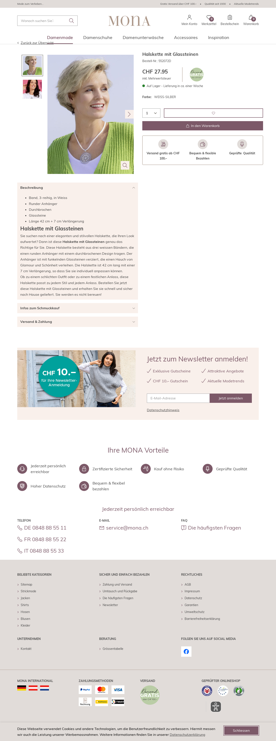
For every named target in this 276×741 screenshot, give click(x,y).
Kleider (25, 634)
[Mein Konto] (189, 21)
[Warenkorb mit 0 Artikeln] (251, 21)
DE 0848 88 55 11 (45, 536)
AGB (188, 593)
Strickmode (28, 600)
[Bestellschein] (230, 21)
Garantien (191, 614)
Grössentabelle (113, 657)
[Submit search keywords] (72, 21)
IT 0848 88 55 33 (44, 559)
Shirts (25, 614)
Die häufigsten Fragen (214, 536)
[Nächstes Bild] (129, 123)
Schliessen (241, 730)
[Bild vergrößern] (125, 174)
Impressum (192, 600)
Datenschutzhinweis (163, 418)
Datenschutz (193, 607)
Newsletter (110, 614)
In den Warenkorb (203, 134)
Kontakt (26, 657)
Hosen (25, 620)
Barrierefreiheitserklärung (202, 627)
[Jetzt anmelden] (231, 406)
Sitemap (26, 593)
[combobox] (47, 21)
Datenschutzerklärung (187, 734)
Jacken (25, 607)
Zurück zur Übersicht (35, 51)
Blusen (25, 627)
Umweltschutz (194, 620)
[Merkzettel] (209, 21)
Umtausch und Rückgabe (120, 600)
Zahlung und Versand (117, 593)
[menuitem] (60, 39)
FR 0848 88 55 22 (45, 548)
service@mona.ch (127, 536)
